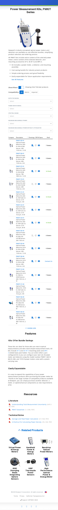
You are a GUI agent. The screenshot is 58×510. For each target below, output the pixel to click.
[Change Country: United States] (46, 492)
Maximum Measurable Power (17, 120)
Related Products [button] (32, 430)
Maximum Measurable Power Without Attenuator (24, 128)
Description (19, 137)
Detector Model (13, 98)
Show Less (30, 328)
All (21, 92)
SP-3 (18, 351)
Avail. (48, 137)
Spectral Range (13, 113)
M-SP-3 (26, 351)
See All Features (17, 80)
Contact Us (48, 261)
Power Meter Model (14, 105)
